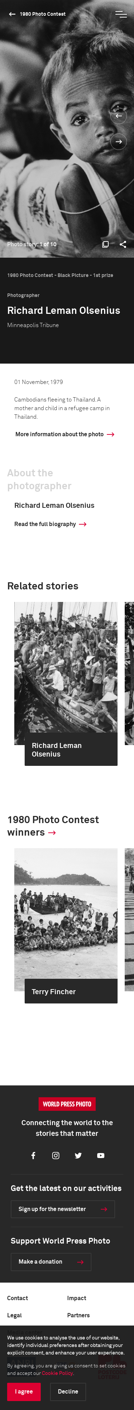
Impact (76, 1298)
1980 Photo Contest (43, 14)
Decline (68, 1392)
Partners (78, 1315)
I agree (24, 1392)
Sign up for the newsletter (52, 1209)
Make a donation (40, 1262)
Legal (14, 1315)
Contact (17, 1298)
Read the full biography (45, 524)
